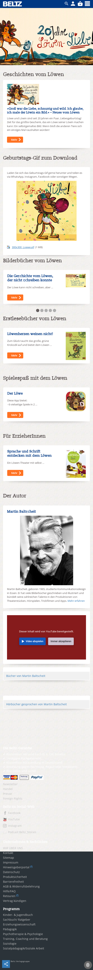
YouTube (14, 819)
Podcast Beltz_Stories (22, 832)
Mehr (14, 139)
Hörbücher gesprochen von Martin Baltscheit (36, 704)
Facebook (14, 813)
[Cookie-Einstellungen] (88, 965)
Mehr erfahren (76, 601)
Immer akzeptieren (61, 641)
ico (66, 3)
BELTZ (12, 3)
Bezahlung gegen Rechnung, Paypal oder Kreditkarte (41, 767)
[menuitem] (46, 784)
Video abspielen (34, 641)
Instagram (15, 826)
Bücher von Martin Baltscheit (25, 676)
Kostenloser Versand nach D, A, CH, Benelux (36, 754)
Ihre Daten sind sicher (21, 771)
